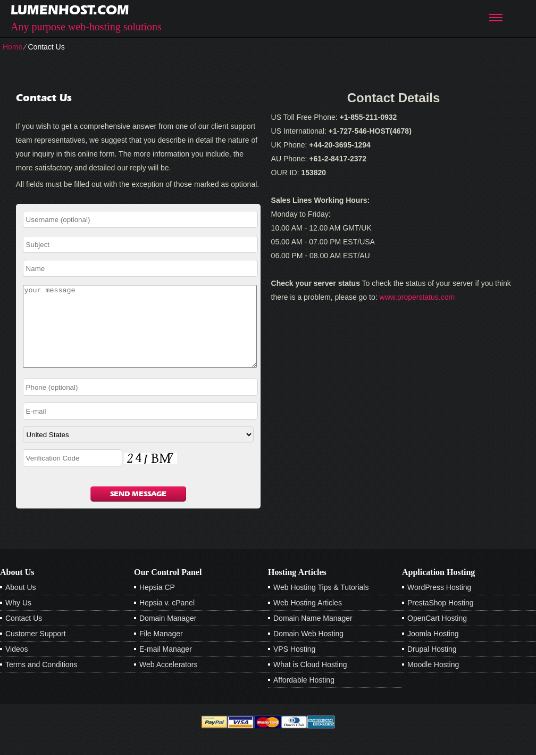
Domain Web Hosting (308, 649)
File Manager (161, 649)
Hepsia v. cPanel (167, 618)
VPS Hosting (294, 665)
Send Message (138, 509)
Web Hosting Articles (307, 618)
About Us (20, 603)
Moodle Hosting (433, 680)
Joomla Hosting (433, 649)
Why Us (18, 618)
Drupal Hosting (432, 665)
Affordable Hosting (303, 696)
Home (12, 47)
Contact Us (23, 634)
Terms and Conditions (41, 680)
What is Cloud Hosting (310, 680)
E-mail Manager (165, 665)
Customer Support (35, 649)
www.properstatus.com (417, 297)
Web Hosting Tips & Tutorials (320, 603)
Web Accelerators (168, 680)
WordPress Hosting (439, 603)
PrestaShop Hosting (440, 618)
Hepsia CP (157, 603)
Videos (16, 665)
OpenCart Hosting (437, 634)
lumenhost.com (70, 10)
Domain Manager (167, 634)
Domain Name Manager (313, 634)
